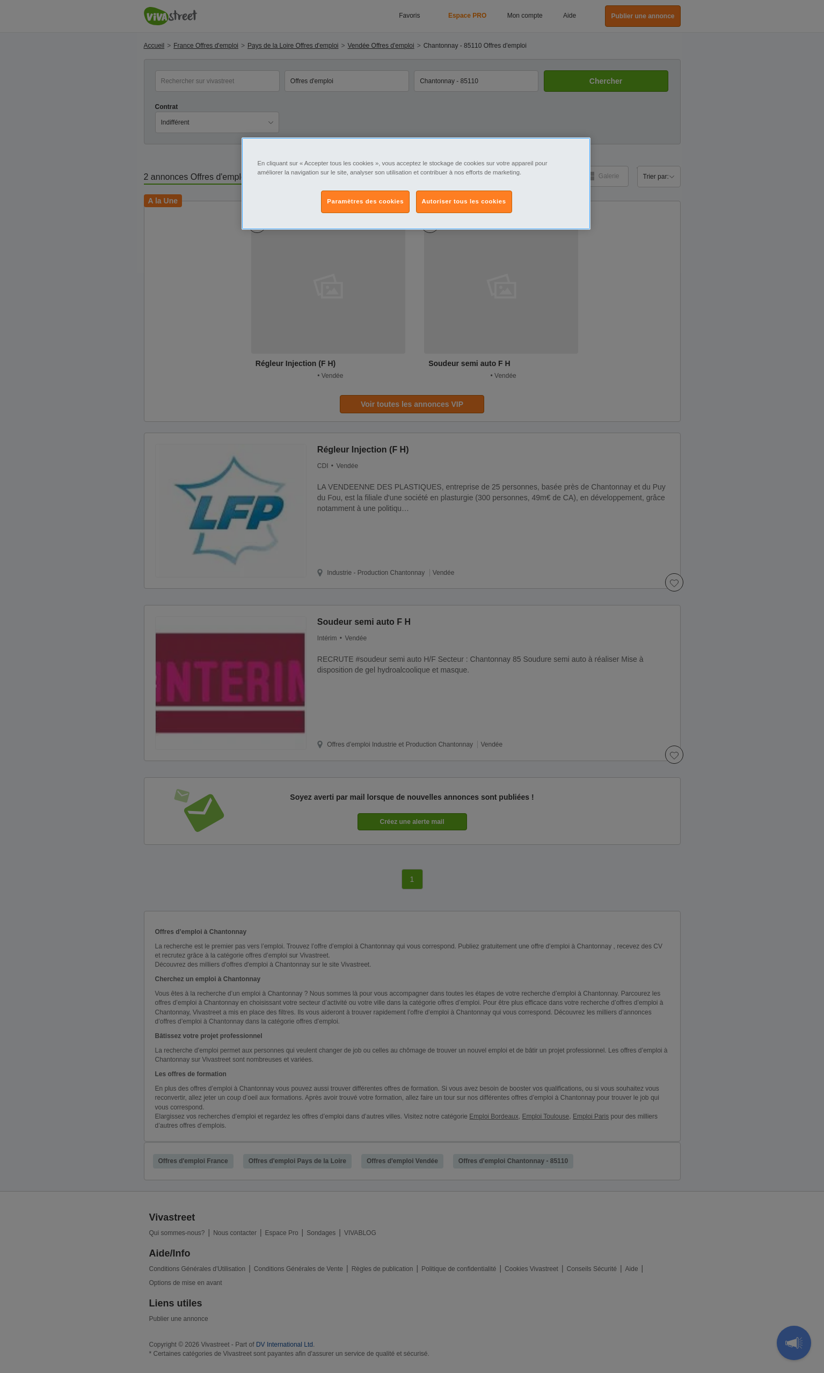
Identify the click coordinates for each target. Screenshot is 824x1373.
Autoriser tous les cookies (464, 201)
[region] (416, 183)
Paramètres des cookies (365, 201)
